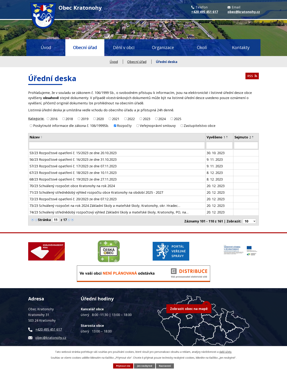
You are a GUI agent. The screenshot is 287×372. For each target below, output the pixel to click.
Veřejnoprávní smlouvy (158, 125)
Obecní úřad (85, 47)
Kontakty (241, 47)
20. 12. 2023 (216, 185)
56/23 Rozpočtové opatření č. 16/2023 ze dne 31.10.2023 (73, 159)
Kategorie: (36, 118)
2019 (84, 118)
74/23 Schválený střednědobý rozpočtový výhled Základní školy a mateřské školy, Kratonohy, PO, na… (109, 212)
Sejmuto (242, 137)
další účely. (225, 351)
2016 (53, 118)
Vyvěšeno (216, 137)
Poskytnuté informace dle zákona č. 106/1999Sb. (71, 125)
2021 (115, 118)
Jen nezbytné (144, 365)
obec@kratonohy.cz (50, 336)
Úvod (46, 47)
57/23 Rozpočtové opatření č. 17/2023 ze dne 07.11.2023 (73, 166)
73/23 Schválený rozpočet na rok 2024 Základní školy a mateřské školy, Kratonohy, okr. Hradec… (104, 205)
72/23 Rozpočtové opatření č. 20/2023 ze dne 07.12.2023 (73, 199)
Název (34, 137)
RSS (252, 77)
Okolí (202, 47)
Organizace (163, 47)
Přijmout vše (123, 365)
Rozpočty (124, 125)
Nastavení (165, 365)
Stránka (44, 219)
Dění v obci (124, 47)
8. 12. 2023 (215, 172)
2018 (69, 118)
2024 (162, 118)
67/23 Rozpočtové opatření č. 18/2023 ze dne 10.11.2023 (73, 172)
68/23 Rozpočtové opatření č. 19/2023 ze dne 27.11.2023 (73, 179)
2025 (177, 118)
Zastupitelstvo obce (199, 125)
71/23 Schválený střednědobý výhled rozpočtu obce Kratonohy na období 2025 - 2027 (96, 192)
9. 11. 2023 (215, 159)
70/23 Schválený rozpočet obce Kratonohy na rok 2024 (72, 185)
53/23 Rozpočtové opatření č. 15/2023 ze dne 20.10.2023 (73, 152)
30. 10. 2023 (216, 152)
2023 (146, 118)
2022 (131, 118)
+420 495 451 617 (48, 328)
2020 (100, 118)
